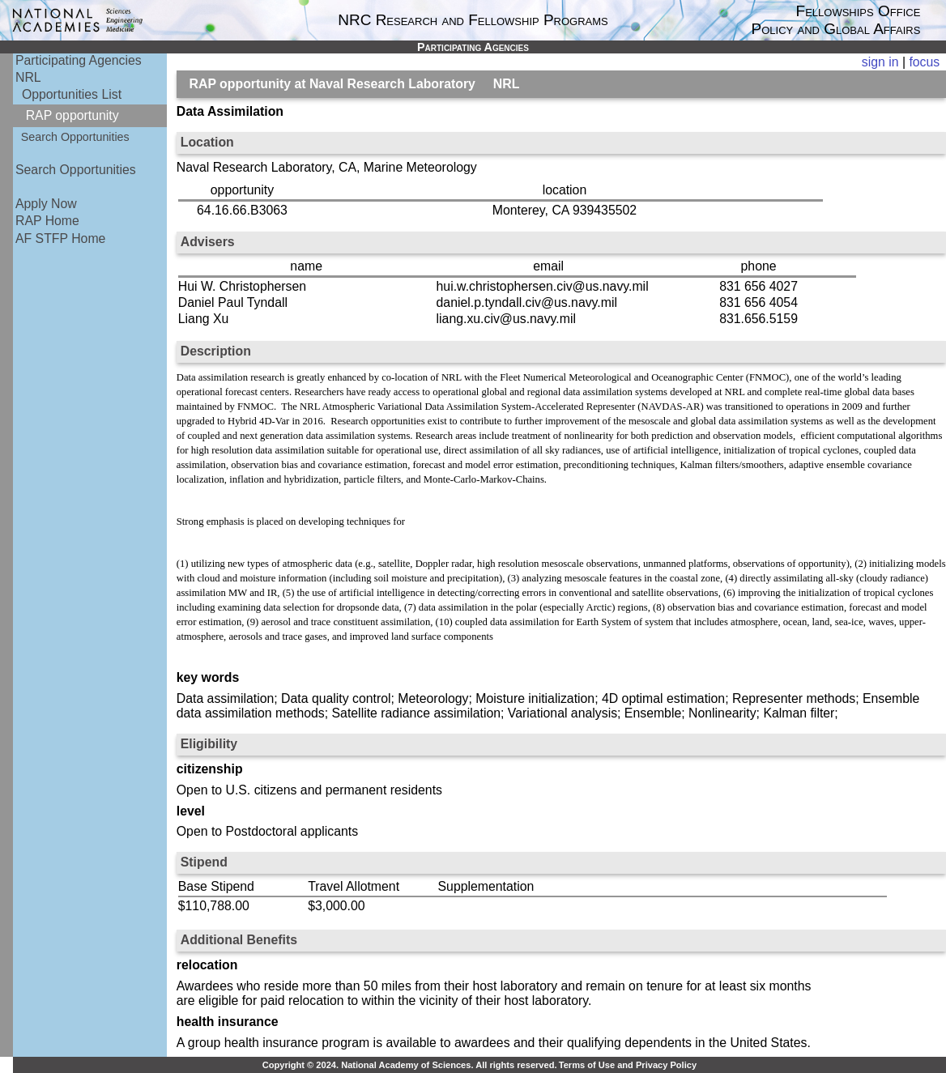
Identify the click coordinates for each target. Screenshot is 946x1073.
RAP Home (47, 221)
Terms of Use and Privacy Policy (628, 1065)
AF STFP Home (60, 238)
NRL (28, 77)
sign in (880, 62)
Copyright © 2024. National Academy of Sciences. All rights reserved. (409, 1065)
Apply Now (46, 204)
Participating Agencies (78, 60)
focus (924, 62)
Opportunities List (71, 94)
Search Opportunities (75, 136)
